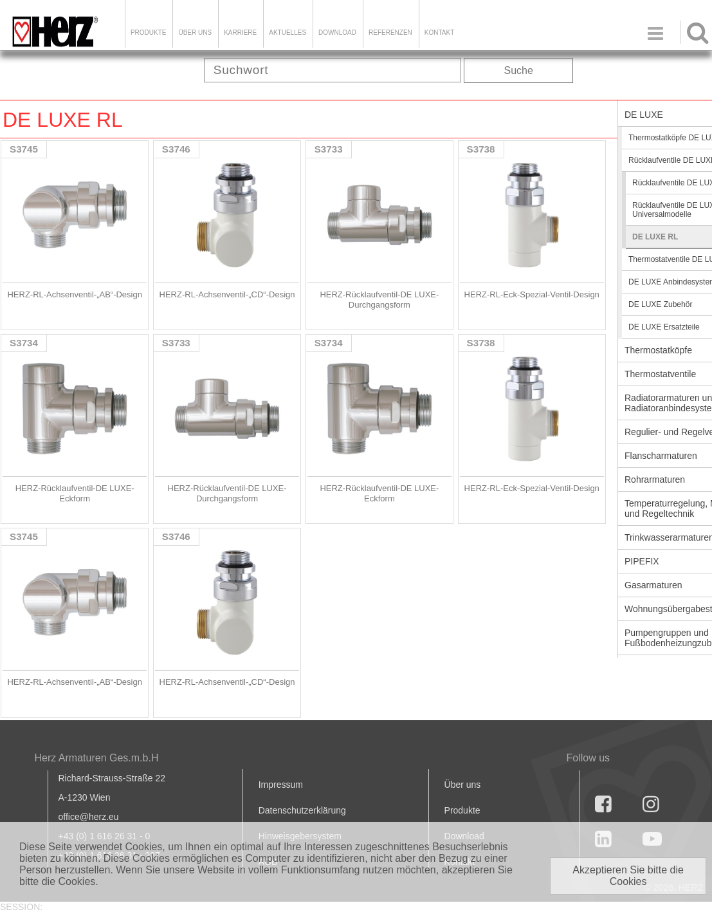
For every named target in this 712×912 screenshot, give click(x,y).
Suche (518, 70)
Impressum (281, 784)
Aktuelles (287, 32)
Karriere (240, 32)
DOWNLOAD (337, 32)
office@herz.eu (89, 817)
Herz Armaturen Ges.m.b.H (97, 757)
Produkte (149, 32)
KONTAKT (439, 32)
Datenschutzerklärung (302, 810)
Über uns (462, 784)
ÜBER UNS (195, 32)
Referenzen (390, 32)
